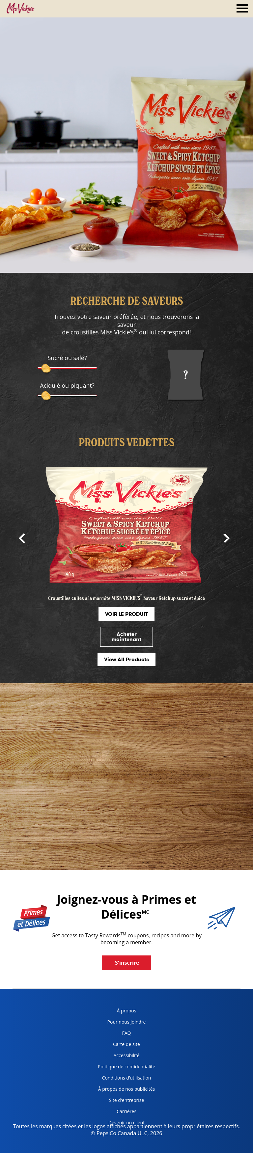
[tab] (242, 9)
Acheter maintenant (126, 637)
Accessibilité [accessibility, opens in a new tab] (116, 1056)
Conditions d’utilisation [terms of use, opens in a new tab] (122, 1079)
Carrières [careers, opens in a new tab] (114, 1112)
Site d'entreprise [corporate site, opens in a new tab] (118, 1101)
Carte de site (126, 1044)
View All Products (126, 659)
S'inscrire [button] (127, 962)
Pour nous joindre (126, 1022)
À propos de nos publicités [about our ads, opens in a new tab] (124, 1090)
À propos (126, 1010)
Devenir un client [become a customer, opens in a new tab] (119, 1123)
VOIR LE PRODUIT (126, 614)
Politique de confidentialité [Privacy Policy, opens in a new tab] (124, 1067)
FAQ (126, 1033)
